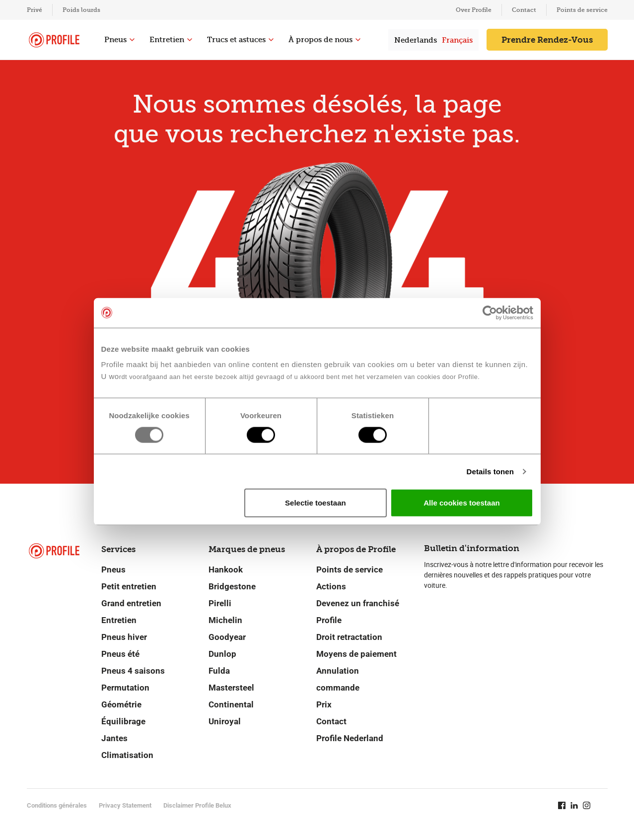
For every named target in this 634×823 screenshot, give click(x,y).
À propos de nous (324, 39)
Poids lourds (81, 9)
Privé (34, 9)
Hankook (226, 569)
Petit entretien (128, 586)
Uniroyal (225, 721)
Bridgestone (232, 586)
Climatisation (127, 755)
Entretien (170, 39)
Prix (324, 704)
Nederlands (415, 40)
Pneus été (120, 654)
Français (457, 40)
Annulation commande (337, 679)
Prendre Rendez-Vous (547, 40)
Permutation (125, 688)
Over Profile (474, 9)
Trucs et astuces (240, 39)
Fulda (219, 671)
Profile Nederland (349, 738)
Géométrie (121, 704)
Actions (331, 586)
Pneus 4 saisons (133, 671)
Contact (524, 9)
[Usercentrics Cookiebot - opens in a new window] (489, 312)
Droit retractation (349, 637)
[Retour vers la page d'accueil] (54, 40)
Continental (231, 704)
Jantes (114, 738)
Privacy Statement (125, 805)
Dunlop (222, 654)
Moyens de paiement (356, 654)
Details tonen (490, 471)
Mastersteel (231, 688)
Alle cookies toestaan (461, 503)
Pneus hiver (124, 637)
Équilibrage (123, 721)
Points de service (582, 9)
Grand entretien (131, 603)
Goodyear (227, 637)
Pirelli (220, 603)
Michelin (225, 620)
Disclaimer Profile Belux (197, 805)
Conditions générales (57, 805)
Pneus (119, 39)
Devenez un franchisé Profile (357, 611)
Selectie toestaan (315, 503)
